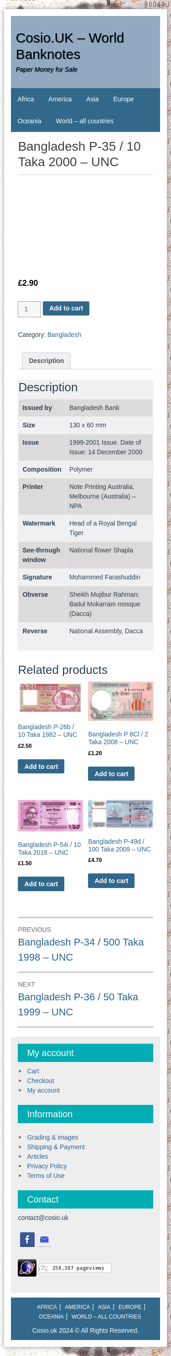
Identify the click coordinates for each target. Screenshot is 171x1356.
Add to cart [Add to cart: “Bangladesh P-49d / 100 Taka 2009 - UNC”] (111, 880)
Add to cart (66, 308)
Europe (123, 99)
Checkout (40, 1080)
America (60, 99)
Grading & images (52, 1137)
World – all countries (85, 121)
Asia (92, 99)
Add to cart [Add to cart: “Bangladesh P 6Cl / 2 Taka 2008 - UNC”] (111, 774)
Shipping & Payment (56, 1147)
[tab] (46, 360)
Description (46, 360)
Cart (33, 1071)
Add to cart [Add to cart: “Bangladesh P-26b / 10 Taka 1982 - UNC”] (41, 766)
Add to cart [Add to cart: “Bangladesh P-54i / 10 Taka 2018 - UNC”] (41, 884)
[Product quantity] (29, 309)
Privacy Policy (47, 1166)
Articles (37, 1156)
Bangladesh (64, 334)
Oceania (29, 121)
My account (43, 1090)
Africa (25, 99)
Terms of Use (45, 1175)
